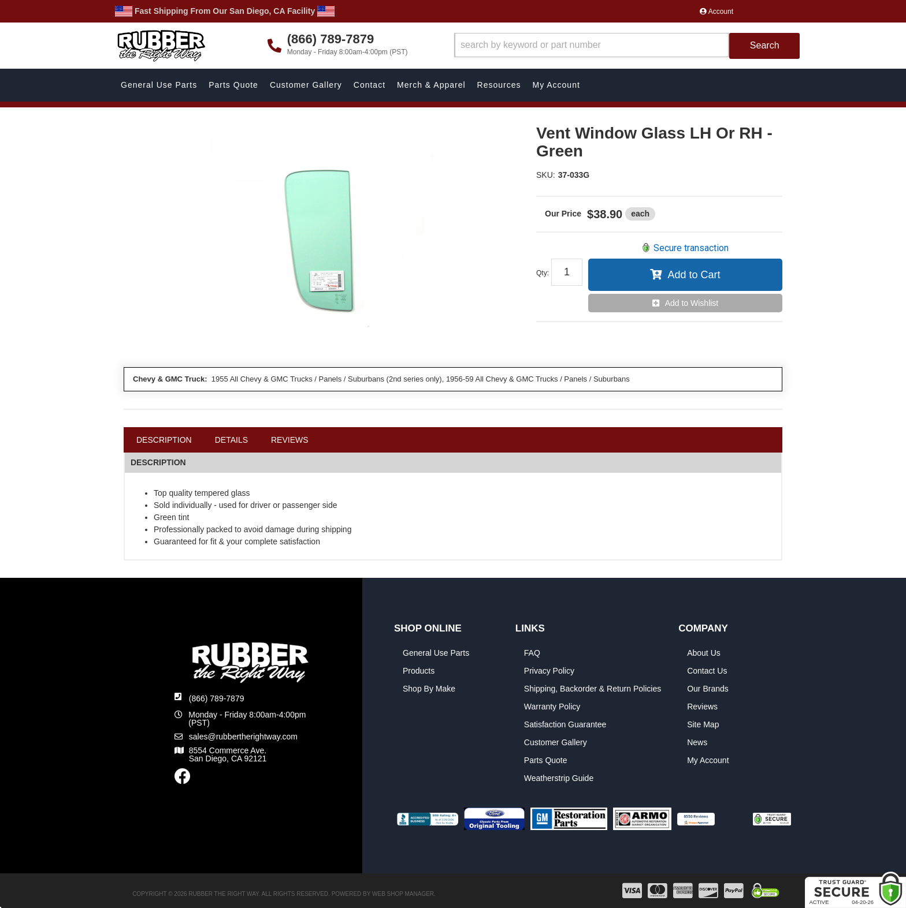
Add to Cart (693, 275)
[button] (627, 46)
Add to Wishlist (692, 303)
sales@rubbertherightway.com (243, 737)
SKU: (545, 175)
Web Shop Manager (403, 894)
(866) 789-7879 (216, 698)
